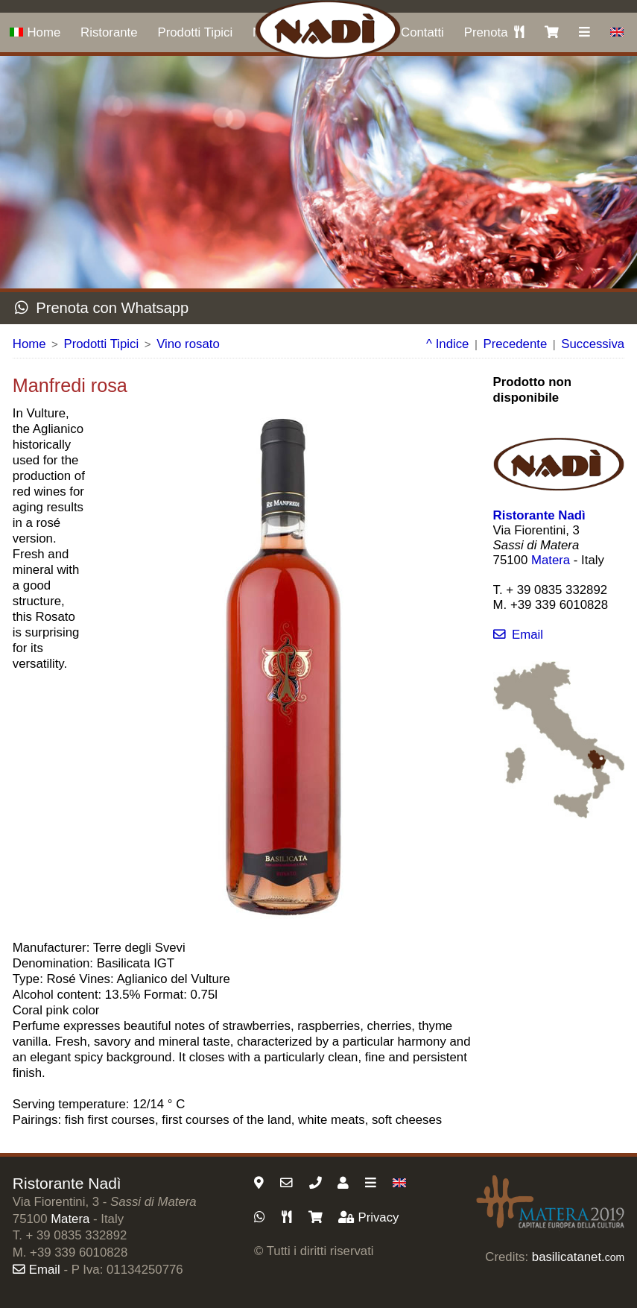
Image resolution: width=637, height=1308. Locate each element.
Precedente (515, 344)
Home (35, 32)
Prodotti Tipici (194, 32)
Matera (550, 560)
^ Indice (447, 344)
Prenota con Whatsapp (101, 308)
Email (518, 635)
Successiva (592, 344)
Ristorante (108, 32)
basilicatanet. (578, 1257)
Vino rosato (188, 344)
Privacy (368, 1217)
